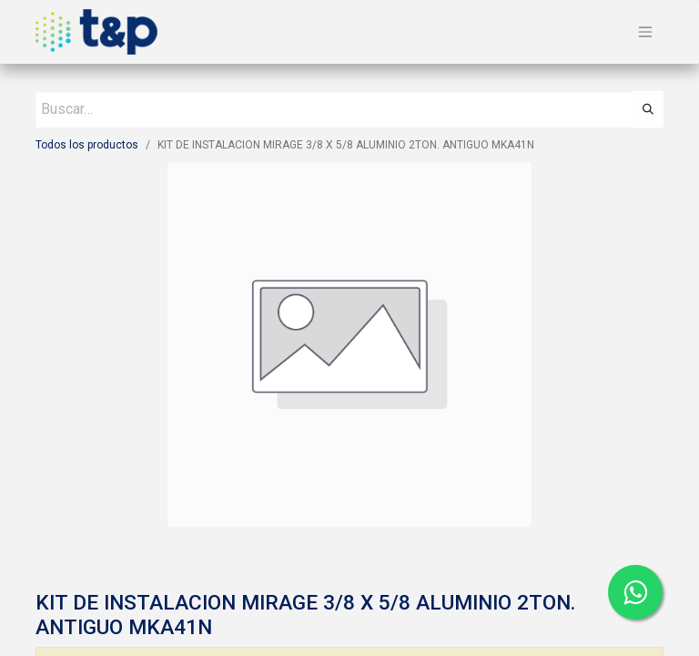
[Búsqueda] (648, 109)
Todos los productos (86, 144)
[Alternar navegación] (645, 32)
